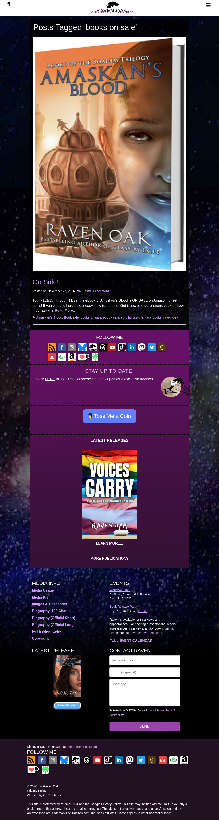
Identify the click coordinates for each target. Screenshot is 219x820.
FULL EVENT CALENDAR (131, 641)
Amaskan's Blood (49, 317)
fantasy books (151, 317)
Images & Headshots (49, 604)
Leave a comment (96, 291)
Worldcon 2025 (120, 590)
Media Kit (40, 597)
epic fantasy (130, 317)
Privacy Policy (153, 710)
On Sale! (46, 282)
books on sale (91, 317)
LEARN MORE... (109, 543)
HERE (50, 379)
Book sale (71, 317)
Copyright (40, 638)
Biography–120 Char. (49, 611)
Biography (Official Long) (53, 625)
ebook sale (111, 317)
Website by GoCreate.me (44, 795)
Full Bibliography (46, 631)
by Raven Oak (49, 786)
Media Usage (43, 590)
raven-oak (170, 317)
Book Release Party (123, 606)
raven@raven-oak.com (146, 633)
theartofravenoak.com (82, 747)
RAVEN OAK (112, 13)
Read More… (65, 310)
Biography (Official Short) (53, 618)
